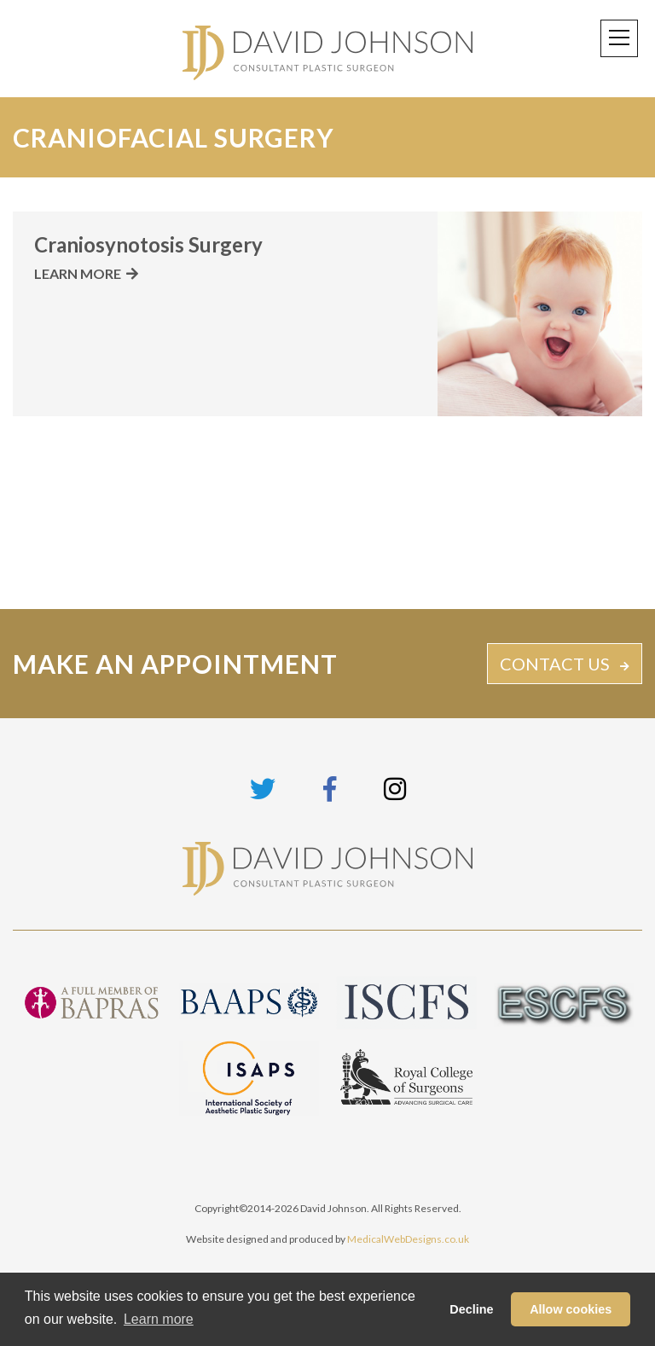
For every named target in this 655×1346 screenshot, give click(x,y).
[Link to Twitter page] (262, 788)
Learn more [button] (159, 1319)
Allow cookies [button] (571, 1309)
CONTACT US (555, 663)
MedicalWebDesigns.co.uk (408, 1239)
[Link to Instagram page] (395, 788)
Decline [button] (471, 1309)
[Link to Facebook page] (329, 788)
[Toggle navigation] (619, 38)
